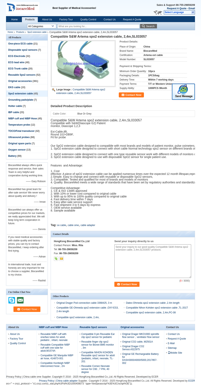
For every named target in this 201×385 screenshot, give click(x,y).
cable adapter (88, 225)
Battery (12, 156)
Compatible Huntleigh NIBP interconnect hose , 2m (55, 364)
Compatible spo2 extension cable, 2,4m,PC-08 (151, 312)
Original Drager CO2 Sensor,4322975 (133, 348)
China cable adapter (67, 380)
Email (192, 8)
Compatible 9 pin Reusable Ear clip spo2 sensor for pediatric (98, 336)
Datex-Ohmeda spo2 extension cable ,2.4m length (153, 302)
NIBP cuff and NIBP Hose (22, 118)
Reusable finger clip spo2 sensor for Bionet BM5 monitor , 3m (97, 344)
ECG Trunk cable (18, 68)
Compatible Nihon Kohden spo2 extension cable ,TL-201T (157, 307)
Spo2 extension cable (37, 32)
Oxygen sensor (17, 149)
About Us (47, 19)
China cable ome (32, 376)
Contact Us (110, 19)
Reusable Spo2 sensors (21, 74)
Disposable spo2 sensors (22, 50)
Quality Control (88, 19)
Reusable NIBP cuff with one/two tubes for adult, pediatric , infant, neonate (54, 337)
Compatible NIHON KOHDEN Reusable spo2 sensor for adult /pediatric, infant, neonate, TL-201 (98, 357)
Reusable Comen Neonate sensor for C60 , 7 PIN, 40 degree (95, 369)
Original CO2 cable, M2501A (137, 341)
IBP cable (13, 112)
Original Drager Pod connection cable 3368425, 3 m (84, 302)
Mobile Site (175, 352)
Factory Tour (66, 19)
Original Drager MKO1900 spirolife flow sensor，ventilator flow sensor (140, 336)
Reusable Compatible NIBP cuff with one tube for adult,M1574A (55, 347)
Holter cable (15, 106)
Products (30, 19)
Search (150, 26)
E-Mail (171, 343)
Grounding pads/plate (20, 99)
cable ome (73, 225)
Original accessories (20, 81)
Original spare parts (19, 143)
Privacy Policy (13, 376)
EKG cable (14, 87)
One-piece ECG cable (20, 43)
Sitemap (172, 348)
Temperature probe (19, 124)
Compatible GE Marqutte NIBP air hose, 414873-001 (56, 357)
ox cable (61, 225)
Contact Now (133, 94)
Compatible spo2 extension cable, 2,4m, (77, 317)
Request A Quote (176, 8)
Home (14, 19)
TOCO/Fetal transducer (21, 131)
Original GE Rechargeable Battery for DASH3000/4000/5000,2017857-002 (140, 358)
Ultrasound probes (19, 137)
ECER (155, 376)
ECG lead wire (16, 62)
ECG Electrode (16, 56)
